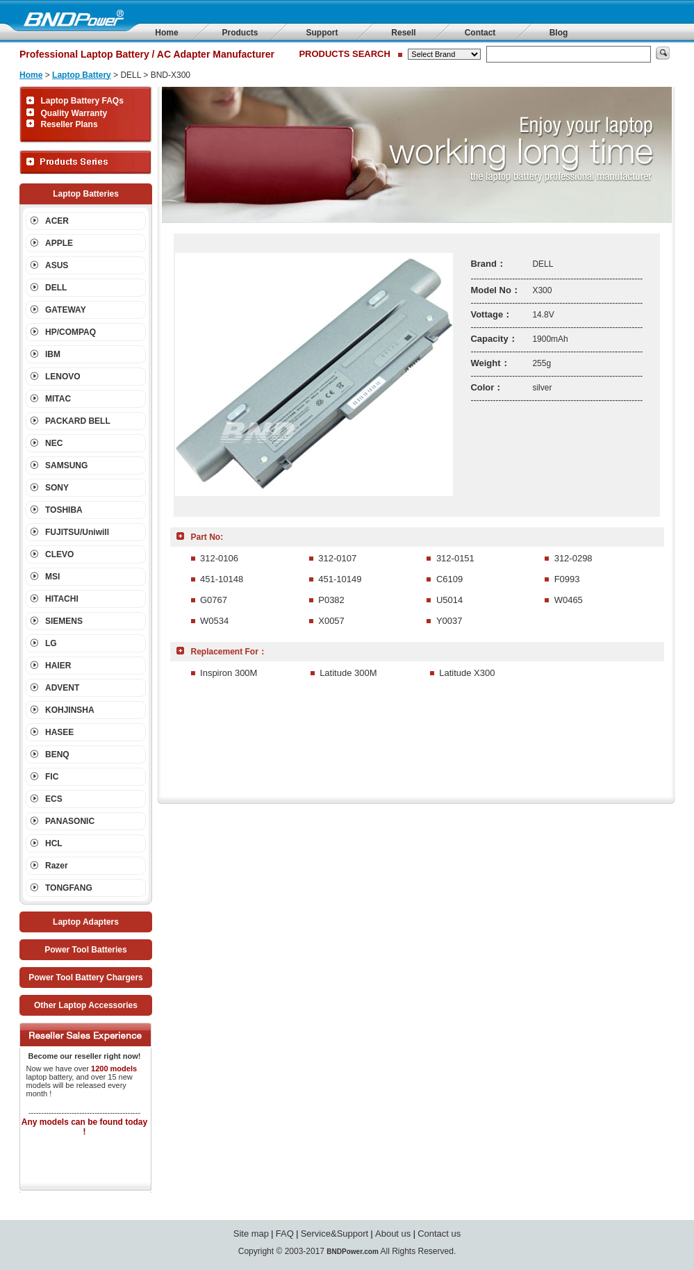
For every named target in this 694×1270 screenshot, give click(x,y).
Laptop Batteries (86, 194)
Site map (251, 1233)
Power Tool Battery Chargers (85, 977)
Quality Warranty (74, 113)
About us (393, 1233)
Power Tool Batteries (85, 950)
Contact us (439, 1233)
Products (240, 33)
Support (322, 33)
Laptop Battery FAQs (82, 101)
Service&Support (335, 1233)
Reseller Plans (69, 124)
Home (166, 33)
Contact (480, 33)
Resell (403, 33)
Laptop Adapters (86, 922)
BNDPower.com (352, 1251)
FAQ (285, 1233)
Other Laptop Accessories (86, 1005)
